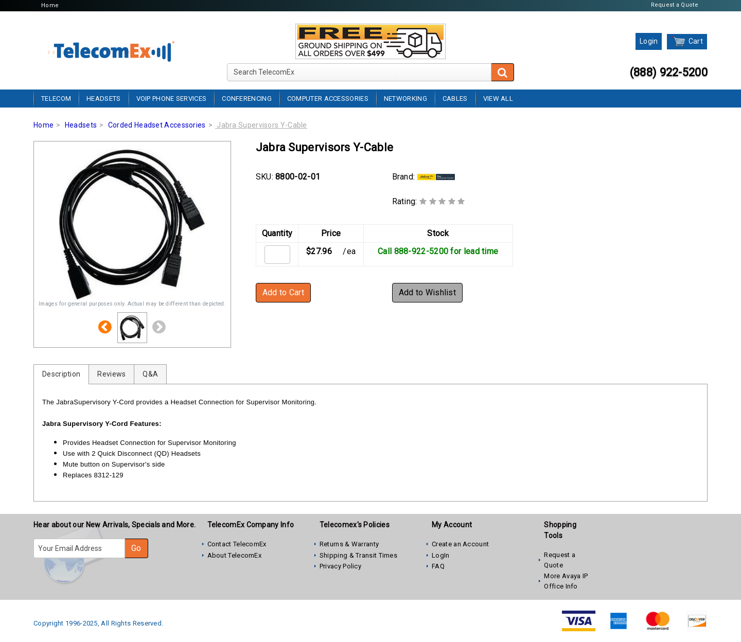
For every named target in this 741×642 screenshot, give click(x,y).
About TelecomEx (234, 555)
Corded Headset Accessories (157, 125)
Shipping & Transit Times (358, 555)
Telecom (56, 98)
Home (50, 5)
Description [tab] (61, 374)
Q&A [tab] (150, 374)
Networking (405, 98)
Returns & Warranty (349, 544)
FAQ (438, 566)
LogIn (441, 555)
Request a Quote (675, 5)
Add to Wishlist (427, 292)
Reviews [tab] (111, 374)
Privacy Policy (340, 566)
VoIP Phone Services (171, 98)
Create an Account (460, 544)
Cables (455, 98)
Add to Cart (283, 292)
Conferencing (247, 98)
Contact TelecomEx (237, 544)
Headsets (103, 98)
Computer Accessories (327, 98)
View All (498, 98)
